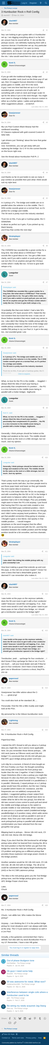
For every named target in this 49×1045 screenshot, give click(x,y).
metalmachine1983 (13, 984)
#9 (47, 408)
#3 (47, 122)
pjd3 (8, 998)
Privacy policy (31, 1038)
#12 (46, 594)
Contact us (6, 1038)
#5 (47, 198)
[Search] (45, 3)
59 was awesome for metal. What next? (26, 981)
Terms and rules (18, 1038)
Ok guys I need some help (20, 971)
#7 (47, 282)
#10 (46, 457)
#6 (47, 246)
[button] (16, 1034)
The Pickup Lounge (23, 963)
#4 (47, 172)
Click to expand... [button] (24, 374)
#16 (46, 905)
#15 (46, 730)
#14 (46, 688)
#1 (47, 30)
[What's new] (40, 3)
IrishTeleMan (11, 963)
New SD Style (8, 1034)
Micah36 (10, 974)
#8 (47, 348)
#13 (46, 630)
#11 (46, 551)
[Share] (43, 30)
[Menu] (4, 3)
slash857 (7, 15)
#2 (47, 72)
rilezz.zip (10, 1008)
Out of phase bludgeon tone (20, 960)
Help (40, 1038)
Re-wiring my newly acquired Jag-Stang (26, 1006)
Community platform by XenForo (21, 1042)
